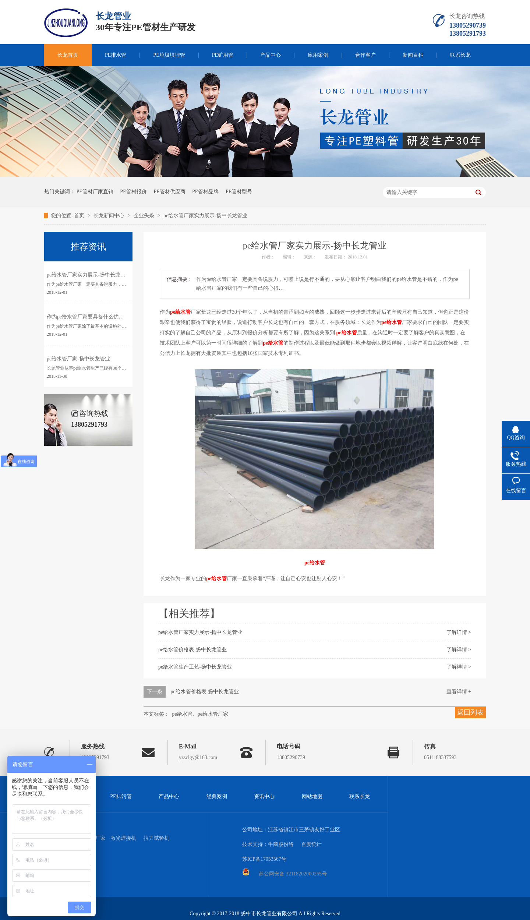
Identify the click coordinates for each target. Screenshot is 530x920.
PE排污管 (120, 796)
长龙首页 (67, 55)
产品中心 (270, 55)
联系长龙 (460, 55)
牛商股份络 (281, 844)
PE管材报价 (133, 191)
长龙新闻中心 (109, 215)
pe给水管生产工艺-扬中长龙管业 (195, 667)
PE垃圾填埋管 (169, 55)
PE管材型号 (239, 191)
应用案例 (318, 55)
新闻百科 (413, 55)
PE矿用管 (222, 55)
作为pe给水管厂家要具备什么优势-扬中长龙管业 (101, 317)
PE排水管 (115, 55)
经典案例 (216, 796)
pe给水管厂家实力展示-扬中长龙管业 (205, 215)
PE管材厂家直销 (95, 191)
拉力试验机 (156, 838)
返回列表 (470, 712)
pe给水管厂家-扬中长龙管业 (78, 359)
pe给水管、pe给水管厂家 (200, 714)
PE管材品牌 (205, 191)
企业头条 (145, 215)
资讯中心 (264, 796)
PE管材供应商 (169, 191)
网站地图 (312, 796)
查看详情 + (458, 691)
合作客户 (365, 55)
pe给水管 (180, 312)
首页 (80, 215)
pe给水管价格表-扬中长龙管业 (192, 649)
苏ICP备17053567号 (264, 859)
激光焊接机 (123, 838)
